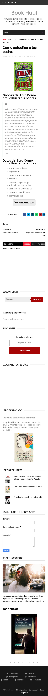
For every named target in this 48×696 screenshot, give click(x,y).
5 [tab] (26, 662)
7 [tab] (33, 662)
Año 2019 (13, 40)
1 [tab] (10, 662)
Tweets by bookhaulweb (13, 319)
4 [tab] (22, 662)
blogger (27, 244)
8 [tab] (37, 662)
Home (5, 40)
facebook (41, 244)
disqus (33, 244)
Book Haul (24, 12)
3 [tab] (18, 662)
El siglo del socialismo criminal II (28, 497)
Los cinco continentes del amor (19, 417)
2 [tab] (14, 662)
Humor (21, 40)
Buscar (37, 299)
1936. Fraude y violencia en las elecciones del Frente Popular (27, 477)
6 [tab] (30, 662)
